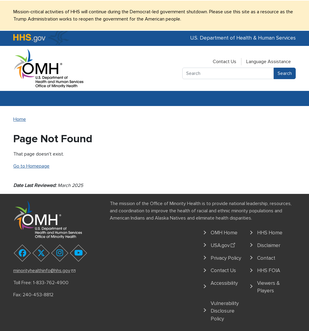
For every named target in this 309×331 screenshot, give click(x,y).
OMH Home (224, 233)
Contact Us (224, 62)
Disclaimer (268, 245)
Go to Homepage (31, 166)
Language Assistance (268, 62)
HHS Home (269, 233)
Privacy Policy (226, 258)
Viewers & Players (268, 287)
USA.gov (224, 245)
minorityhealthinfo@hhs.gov (44, 271)
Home (19, 119)
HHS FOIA (268, 270)
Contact (266, 258)
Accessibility (224, 283)
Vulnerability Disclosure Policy (225, 311)
